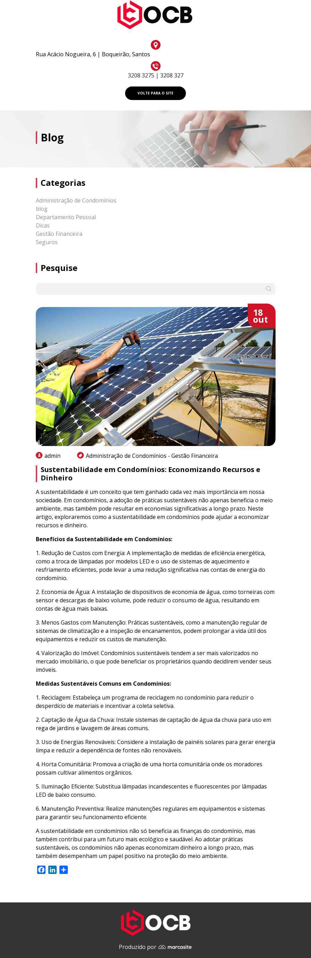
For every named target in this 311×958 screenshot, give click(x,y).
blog (42, 209)
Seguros (47, 242)
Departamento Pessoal (66, 217)
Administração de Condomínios (76, 200)
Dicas (43, 225)
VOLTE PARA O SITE (155, 93)
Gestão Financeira (59, 234)
